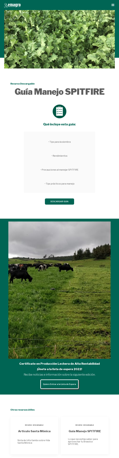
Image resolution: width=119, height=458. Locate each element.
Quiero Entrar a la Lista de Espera (59, 384)
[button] (113, 5)
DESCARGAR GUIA (59, 201)
